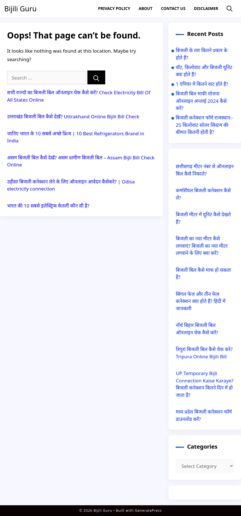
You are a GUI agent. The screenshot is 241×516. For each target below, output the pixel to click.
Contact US (173, 8)
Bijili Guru (20, 8)
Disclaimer (206, 8)
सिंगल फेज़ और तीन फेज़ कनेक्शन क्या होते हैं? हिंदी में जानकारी (200, 301)
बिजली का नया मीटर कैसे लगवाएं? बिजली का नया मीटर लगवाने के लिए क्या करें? (201, 245)
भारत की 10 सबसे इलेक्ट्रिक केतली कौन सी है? (48, 205)
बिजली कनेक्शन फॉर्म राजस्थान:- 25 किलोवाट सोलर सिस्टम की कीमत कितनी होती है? (204, 124)
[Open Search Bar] (229, 9)
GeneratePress (148, 510)
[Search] (96, 77)
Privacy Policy (114, 8)
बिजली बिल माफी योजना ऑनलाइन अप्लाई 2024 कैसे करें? (201, 100)
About (145, 8)
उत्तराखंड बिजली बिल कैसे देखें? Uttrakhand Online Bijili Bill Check (73, 116)
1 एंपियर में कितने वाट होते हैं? (202, 84)
